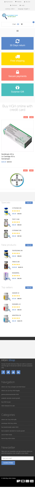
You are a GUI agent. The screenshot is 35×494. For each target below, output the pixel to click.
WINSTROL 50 (16, 315)
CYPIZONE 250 (16, 208)
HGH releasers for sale (8, 406)
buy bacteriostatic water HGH (9, 427)
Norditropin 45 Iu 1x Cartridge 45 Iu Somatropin (8, 156)
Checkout (13, 5)
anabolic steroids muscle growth (10, 398)
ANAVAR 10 (15, 293)
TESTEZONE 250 (17, 250)
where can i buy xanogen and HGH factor (13, 387)
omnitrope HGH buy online (9, 423)
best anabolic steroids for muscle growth (13, 431)
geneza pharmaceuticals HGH (10, 394)
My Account (8, 1)
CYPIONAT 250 (16, 230)
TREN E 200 (16, 261)
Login (22, 5)
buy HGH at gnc (6, 402)
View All (29, 202)
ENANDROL (15, 273)
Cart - (17, 24)
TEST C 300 (15, 219)
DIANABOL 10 (16, 304)
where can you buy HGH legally (10, 390)
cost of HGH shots (6, 434)
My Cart (27, 1)
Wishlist (18, 1)
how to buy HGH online (8, 438)
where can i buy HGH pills (8, 419)
